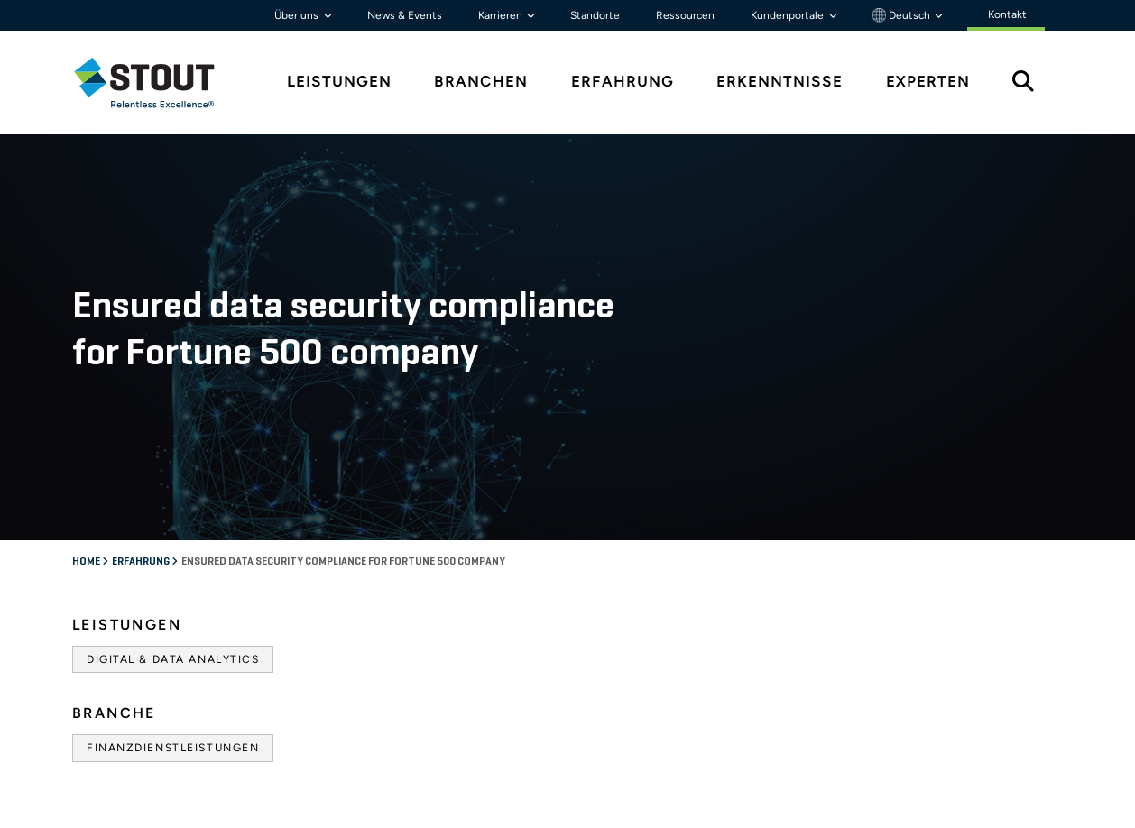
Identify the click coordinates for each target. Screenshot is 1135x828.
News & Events (404, 15)
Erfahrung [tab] (622, 81)
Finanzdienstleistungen (173, 747)
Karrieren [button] (501, 15)
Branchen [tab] (481, 81)
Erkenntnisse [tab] (779, 81)
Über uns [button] (297, 15)
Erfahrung (141, 562)
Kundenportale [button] (788, 15)
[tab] (158, 82)
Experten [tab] (928, 81)
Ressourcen (685, 15)
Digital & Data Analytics (173, 659)
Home (87, 562)
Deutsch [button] (902, 15)
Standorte (595, 15)
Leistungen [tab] (339, 81)
